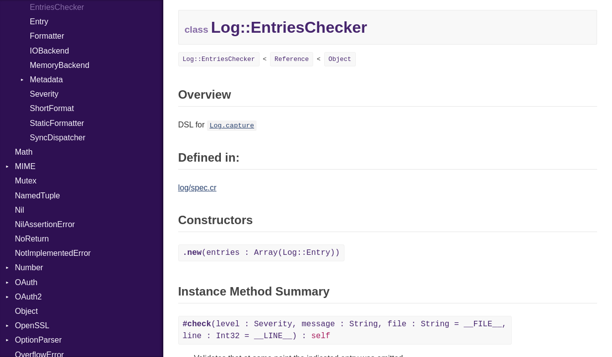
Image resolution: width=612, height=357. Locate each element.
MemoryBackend (59, 65)
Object (26, 311)
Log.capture (231, 125)
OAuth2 (28, 297)
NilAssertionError (45, 224)
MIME (25, 166)
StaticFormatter (57, 123)
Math (24, 152)
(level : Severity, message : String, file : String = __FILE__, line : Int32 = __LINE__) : (345, 330)
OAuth (26, 282)
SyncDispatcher (57, 137)
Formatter (47, 36)
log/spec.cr (197, 187)
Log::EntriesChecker (219, 59)
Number (29, 267)
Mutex (26, 181)
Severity (44, 94)
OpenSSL (32, 325)
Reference (291, 59)
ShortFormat (52, 108)
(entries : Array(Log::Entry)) (261, 252)
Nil (19, 210)
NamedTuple (37, 195)
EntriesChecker (57, 7)
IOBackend (49, 51)
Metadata (46, 79)
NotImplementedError (53, 253)
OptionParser (38, 340)
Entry (39, 21)
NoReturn (32, 239)
